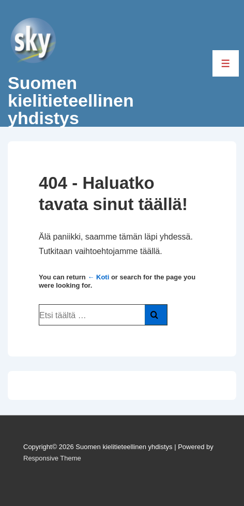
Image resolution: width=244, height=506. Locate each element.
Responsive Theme (52, 458)
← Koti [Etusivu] (98, 277)
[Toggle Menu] (225, 63)
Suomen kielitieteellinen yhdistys (71, 100)
